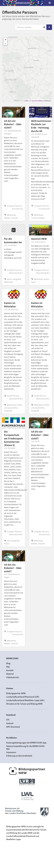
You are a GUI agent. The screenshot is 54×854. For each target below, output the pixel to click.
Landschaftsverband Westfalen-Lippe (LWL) (25, 700)
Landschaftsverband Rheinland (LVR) (22, 696)
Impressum (11, 752)
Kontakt (9, 670)
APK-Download (13, 726)
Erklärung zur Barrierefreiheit (19, 755)
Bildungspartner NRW (16, 693)
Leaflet (26, 101)
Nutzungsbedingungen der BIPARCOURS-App (26, 742)
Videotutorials (12, 677)
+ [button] (5, 39)
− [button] (5, 43)
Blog (8, 663)
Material (10, 673)
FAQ (8, 666)
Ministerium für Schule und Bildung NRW (24, 703)
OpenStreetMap (37, 101)
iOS (7, 719)
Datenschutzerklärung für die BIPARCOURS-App (25, 747)
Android (9, 723)
